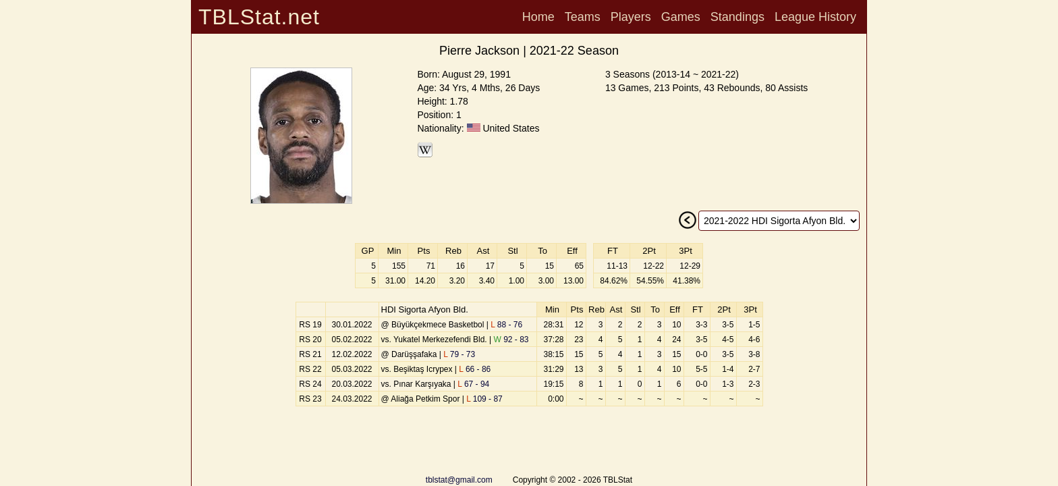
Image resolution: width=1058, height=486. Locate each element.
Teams (583, 17)
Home (538, 17)
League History (815, 17)
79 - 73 (459, 354)
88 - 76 (506, 324)
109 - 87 (484, 399)
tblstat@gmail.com (459, 480)
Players (631, 17)
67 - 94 (473, 384)
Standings (737, 17)
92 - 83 (510, 339)
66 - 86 (475, 369)
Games (680, 17)
